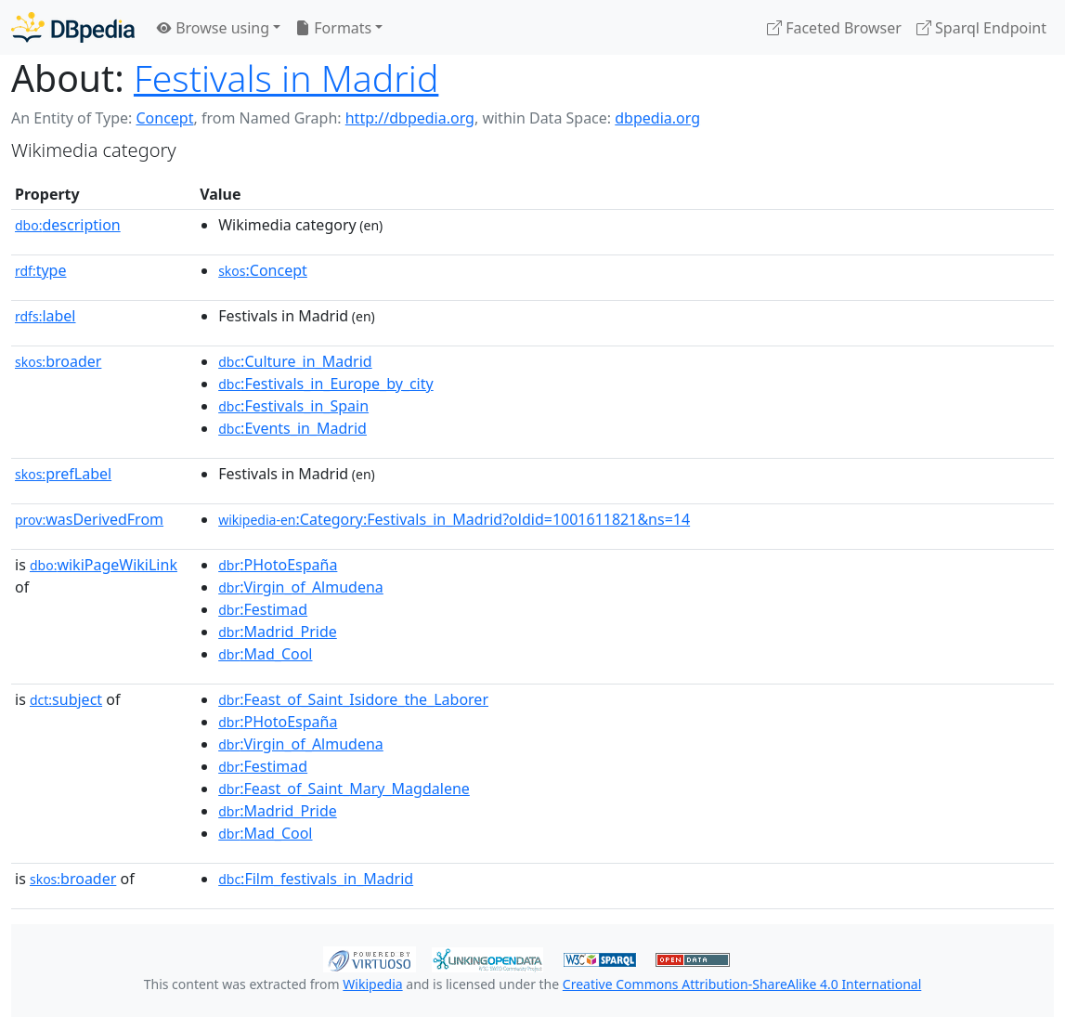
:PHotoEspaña (277, 564)
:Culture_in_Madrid (294, 361)
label (45, 316)
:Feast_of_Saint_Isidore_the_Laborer (353, 699)
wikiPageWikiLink (103, 564)
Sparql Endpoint (981, 28)
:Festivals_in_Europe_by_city (326, 383)
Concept (164, 118)
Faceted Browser (834, 28)
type (41, 270)
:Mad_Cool (265, 654)
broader (58, 361)
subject (66, 699)
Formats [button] (333, 28)
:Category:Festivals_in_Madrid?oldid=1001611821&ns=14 (454, 519)
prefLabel (63, 473)
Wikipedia (372, 984)
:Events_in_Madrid (292, 428)
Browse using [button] (213, 28)
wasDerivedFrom (89, 519)
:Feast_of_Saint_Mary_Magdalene (344, 788)
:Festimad (262, 609)
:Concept (262, 270)
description (68, 225)
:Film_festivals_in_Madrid (315, 878)
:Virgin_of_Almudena (300, 587)
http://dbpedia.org (409, 118)
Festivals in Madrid (286, 77)
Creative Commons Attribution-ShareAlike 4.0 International (742, 984)
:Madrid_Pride (277, 631)
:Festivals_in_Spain (293, 406)
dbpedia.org (657, 118)
